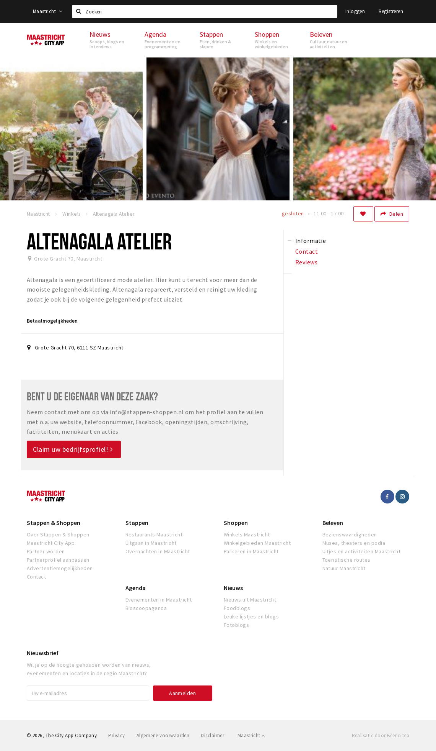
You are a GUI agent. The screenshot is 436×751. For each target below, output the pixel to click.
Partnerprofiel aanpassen (58, 559)
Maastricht (47, 11)
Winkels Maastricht (247, 534)
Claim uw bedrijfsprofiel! (73, 449)
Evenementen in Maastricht (158, 599)
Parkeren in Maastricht (251, 551)
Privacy (116, 735)
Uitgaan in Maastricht (151, 542)
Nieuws (233, 588)
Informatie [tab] (310, 240)
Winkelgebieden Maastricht (257, 542)
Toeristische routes (346, 559)
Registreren (391, 11)
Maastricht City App (51, 542)
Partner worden (46, 551)
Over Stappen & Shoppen (58, 534)
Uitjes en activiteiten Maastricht (361, 551)
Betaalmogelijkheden (52, 320)
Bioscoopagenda (146, 608)
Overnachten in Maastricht (157, 551)
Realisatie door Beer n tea (380, 735)
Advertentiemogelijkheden (60, 568)
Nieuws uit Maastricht (250, 599)
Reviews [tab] (306, 262)
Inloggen (355, 11)
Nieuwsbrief (43, 653)
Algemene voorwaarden (163, 735)
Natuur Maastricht (344, 568)
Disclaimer (212, 735)
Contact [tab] (306, 251)
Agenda (135, 588)
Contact (36, 576)
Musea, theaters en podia (354, 542)
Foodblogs (237, 608)
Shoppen (236, 522)
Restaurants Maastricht (154, 534)
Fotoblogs (236, 624)
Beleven (332, 522)
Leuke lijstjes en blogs (251, 616)
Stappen (136, 522)
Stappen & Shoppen (53, 522)
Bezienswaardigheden (349, 534)
